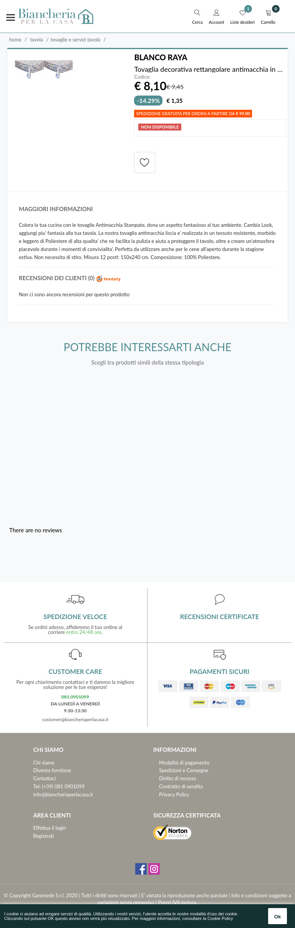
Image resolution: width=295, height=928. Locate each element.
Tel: (37, 786)
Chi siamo (44, 763)
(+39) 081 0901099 (63, 786)
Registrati (43, 836)
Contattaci (44, 778)
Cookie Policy (220, 918)
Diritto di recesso (177, 778)
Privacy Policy (174, 794)
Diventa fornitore (52, 770)
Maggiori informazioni (56, 208)
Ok (277, 917)
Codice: (142, 76)
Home (15, 39)
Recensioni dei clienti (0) (70, 277)
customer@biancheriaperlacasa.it (75, 719)
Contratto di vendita (181, 786)
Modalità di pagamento (184, 763)
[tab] (147, 211)
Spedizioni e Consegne (183, 770)
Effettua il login (49, 828)
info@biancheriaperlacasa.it (63, 794)
